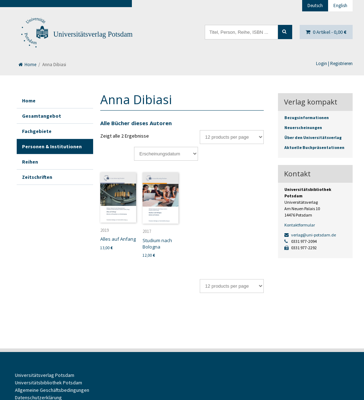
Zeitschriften (37, 177)
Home (27, 65)
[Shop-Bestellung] (166, 154)
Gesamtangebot (41, 116)
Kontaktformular (299, 225)
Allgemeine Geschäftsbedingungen (52, 390)
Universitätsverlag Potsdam (93, 34)
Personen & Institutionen (52, 146)
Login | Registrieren (334, 63)
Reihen (30, 162)
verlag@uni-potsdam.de (310, 235)
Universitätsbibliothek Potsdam (48, 382)
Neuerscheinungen (303, 127)
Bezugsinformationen (306, 117)
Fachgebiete (37, 131)
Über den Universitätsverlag (313, 137)
